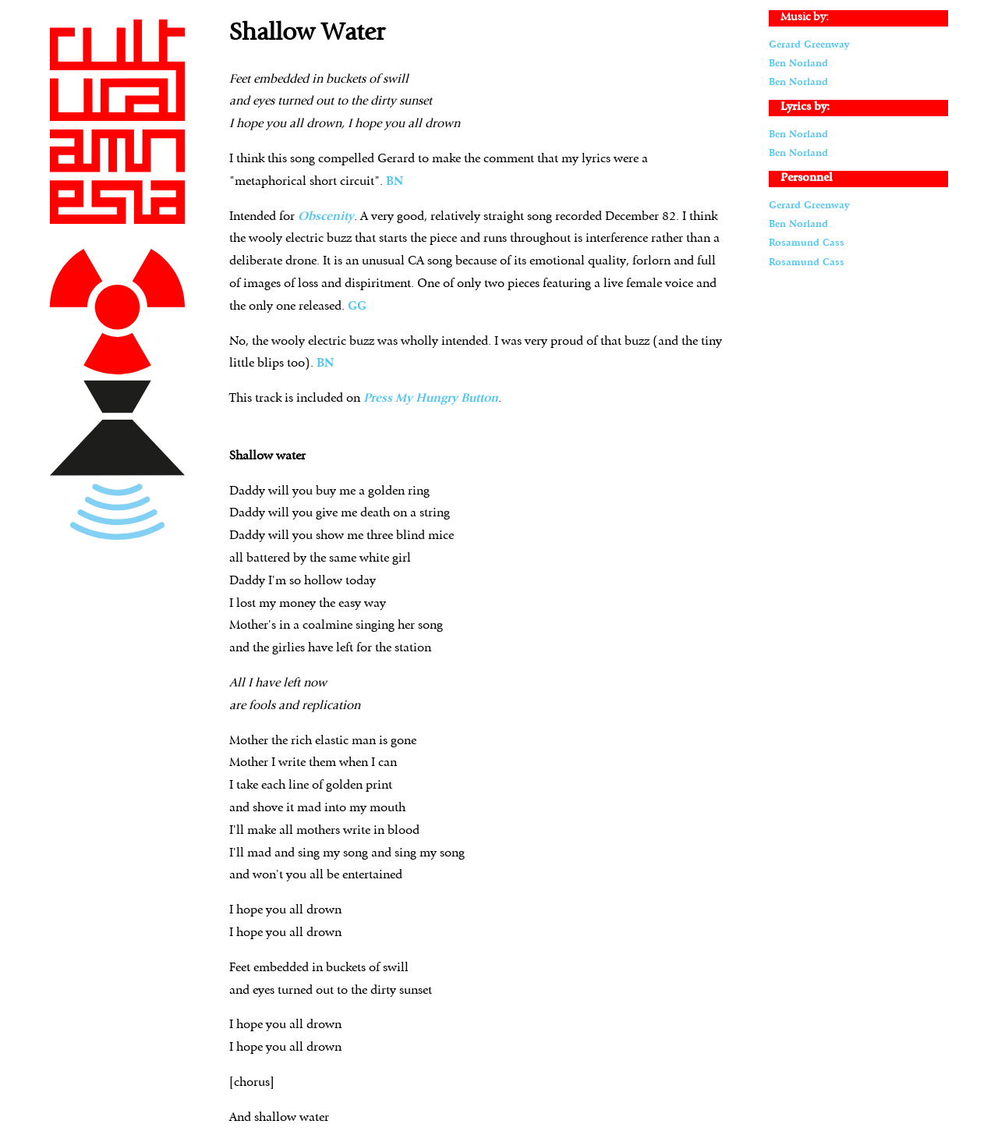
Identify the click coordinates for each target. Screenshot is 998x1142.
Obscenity (326, 217)
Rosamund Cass (806, 243)
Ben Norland (798, 64)
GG (357, 306)
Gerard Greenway (809, 45)
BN (394, 182)
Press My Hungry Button (430, 398)
